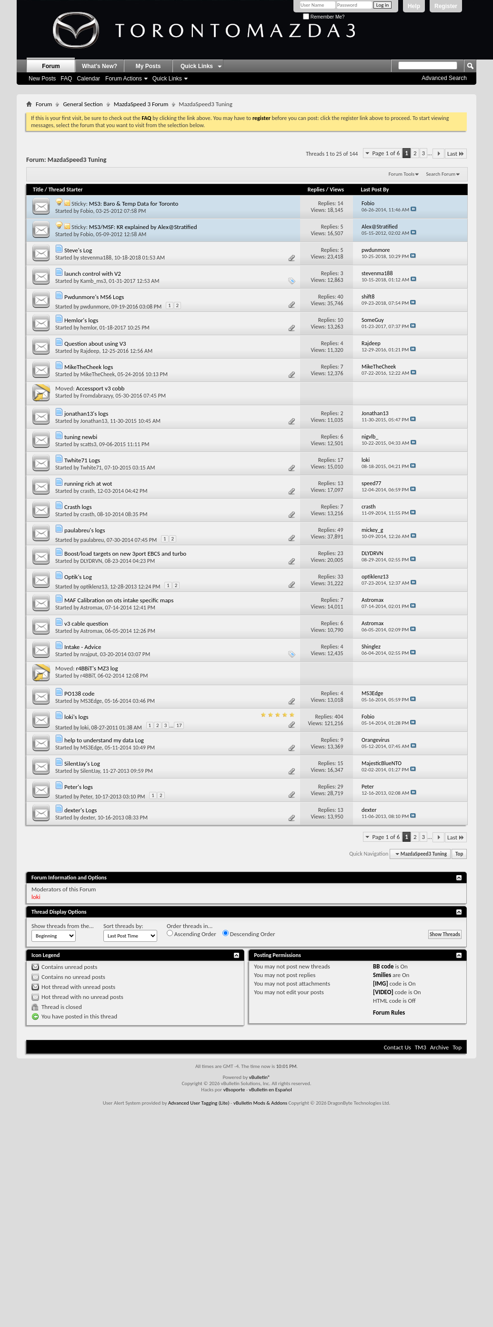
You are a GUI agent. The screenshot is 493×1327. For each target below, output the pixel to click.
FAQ (66, 78)
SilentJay (90, 771)
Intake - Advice (82, 646)
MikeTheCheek (97, 374)
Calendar (88, 78)
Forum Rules (389, 1012)
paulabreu (92, 540)
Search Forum (441, 174)
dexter (87, 817)
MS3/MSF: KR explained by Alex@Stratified (143, 226)
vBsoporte (234, 1090)
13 (340, 483)
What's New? (99, 66)
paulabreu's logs (84, 530)
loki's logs (76, 716)
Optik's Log (78, 576)
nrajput (89, 654)
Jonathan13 (94, 421)
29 (340, 786)
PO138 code (79, 693)
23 (340, 553)
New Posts (42, 78)
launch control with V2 (92, 273)
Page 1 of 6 (386, 153)
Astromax (91, 607)
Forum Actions (123, 78)
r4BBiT (87, 675)
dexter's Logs (80, 810)
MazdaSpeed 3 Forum (141, 104)
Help (414, 6)
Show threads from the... (62, 925)
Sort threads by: (123, 925)
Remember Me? (323, 17)
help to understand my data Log (104, 740)
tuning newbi (80, 436)
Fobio (86, 211)
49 (340, 530)
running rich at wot (88, 483)
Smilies (382, 974)
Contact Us (397, 1047)
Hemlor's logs (81, 320)
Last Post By (377, 189)
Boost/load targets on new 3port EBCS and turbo (125, 553)
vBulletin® (260, 1077)
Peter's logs (78, 786)
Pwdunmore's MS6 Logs (94, 296)
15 (340, 763)
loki (84, 727)
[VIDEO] (383, 992)
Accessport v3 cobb (100, 388)
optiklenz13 (94, 586)
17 (340, 460)
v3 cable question (86, 623)
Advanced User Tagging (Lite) (199, 1103)
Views (337, 189)
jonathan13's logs (86, 413)
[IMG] (380, 983)
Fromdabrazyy (96, 395)
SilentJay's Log (82, 763)
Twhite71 (91, 467)
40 (340, 296)
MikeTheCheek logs (88, 366)
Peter (86, 796)
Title (38, 189)
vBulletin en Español (270, 1090)
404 (338, 716)
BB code (383, 966)
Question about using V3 (95, 343)
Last (455, 153)
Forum (51, 66)
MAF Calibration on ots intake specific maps (118, 600)
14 (340, 203)
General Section (82, 104)
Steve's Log (78, 250)
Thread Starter (66, 189)
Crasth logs (78, 506)
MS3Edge (91, 701)
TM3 (420, 1047)
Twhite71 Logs (82, 460)
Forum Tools (401, 174)
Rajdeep (90, 351)
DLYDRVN (91, 561)
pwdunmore (94, 306)
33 (340, 576)
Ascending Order (191, 934)
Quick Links (167, 78)
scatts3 (88, 444)
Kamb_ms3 (93, 281)
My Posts (148, 66)
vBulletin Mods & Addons (260, 1103)
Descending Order (248, 934)
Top (459, 854)
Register (445, 6)
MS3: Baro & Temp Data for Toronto (134, 203)
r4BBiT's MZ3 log (97, 668)
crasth (87, 491)
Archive (439, 1047)
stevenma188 (96, 257)
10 (340, 320)
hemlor (88, 327)
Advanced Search (444, 78)
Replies (316, 189)
